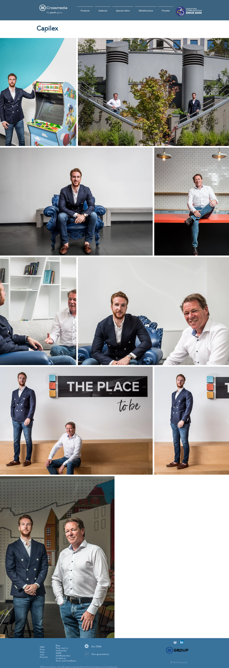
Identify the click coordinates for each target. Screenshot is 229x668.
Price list (44, 657)
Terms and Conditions (66, 660)
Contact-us (61, 658)
